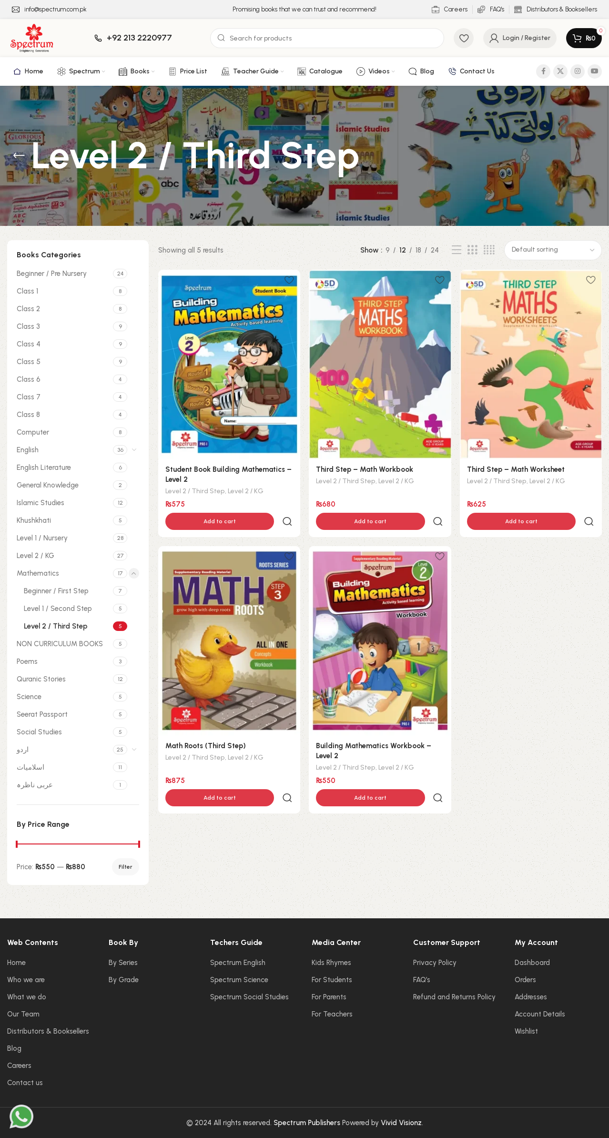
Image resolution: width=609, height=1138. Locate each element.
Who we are (26, 979)
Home (16, 962)
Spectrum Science (239, 979)
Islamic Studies (40, 502)
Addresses (531, 997)
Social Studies (39, 732)
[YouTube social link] (595, 71)
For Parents (329, 997)
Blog (14, 1048)
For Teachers (332, 1014)
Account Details (540, 1014)
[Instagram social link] (577, 71)
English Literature (44, 467)
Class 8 (28, 414)
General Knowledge (48, 485)
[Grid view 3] (472, 250)
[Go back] (19, 155)
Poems (27, 661)
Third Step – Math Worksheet (516, 469)
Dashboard (532, 962)
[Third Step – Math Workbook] (380, 364)
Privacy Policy (435, 962)
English (28, 450)
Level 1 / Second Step (58, 608)
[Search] (327, 38)
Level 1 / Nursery (42, 538)
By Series (123, 962)
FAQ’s (421, 979)
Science (29, 696)
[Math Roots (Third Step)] (229, 620)
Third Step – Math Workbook (365, 469)
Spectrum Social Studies (249, 997)
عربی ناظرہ (35, 785)
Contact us (25, 1082)
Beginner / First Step (56, 591)
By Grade (124, 979)
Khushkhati (34, 520)
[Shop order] (553, 250)
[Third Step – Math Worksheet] (531, 364)
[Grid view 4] (489, 250)
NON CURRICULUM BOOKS (60, 644)
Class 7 (29, 397)
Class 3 (28, 326)
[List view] (456, 250)
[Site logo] (31, 37)
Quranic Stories (41, 679)
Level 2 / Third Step (56, 626)
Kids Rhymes (331, 962)
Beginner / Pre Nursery (52, 273)
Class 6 (29, 379)
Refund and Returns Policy (454, 997)
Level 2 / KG (35, 555)
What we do (26, 997)
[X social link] (560, 71)
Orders (525, 979)
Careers (19, 1065)
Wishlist (526, 1031)
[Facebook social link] (543, 71)
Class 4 (29, 344)
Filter (125, 867)
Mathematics (38, 573)
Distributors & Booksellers (48, 1031)
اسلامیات (30, 767)
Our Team (23, 1014)
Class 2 (28, 309)
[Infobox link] (49, 10)
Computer (33, 432)
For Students (332, 979)
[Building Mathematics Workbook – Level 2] (380, 620)
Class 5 (29, 361)
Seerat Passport (42, 714)
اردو (23, 749)
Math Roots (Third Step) (205, 725)
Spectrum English (237, 962)
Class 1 (27, 291)
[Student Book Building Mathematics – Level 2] (229, 364)
